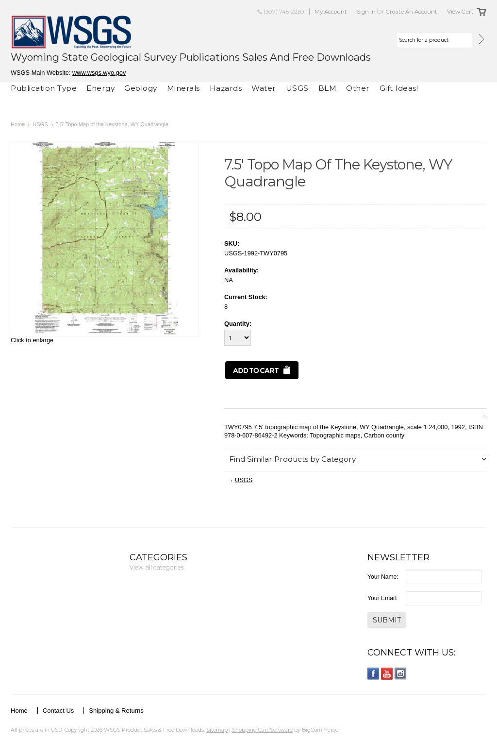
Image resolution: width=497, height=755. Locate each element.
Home (18, 124)
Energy (100, 88)
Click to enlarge (32, 340)
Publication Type (44, 88)
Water (263, 88)
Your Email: (382, 598)
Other (358, 88)
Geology (140, 88)
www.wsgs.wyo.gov (99, 72)
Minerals (183, 88)
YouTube (387, 674)
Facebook (373, 674)
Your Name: (382, 576)
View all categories (156, 567)
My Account (331, 11)
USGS (297, 88)
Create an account (411, 11)
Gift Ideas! (399, 88)
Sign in (366, 11)
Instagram (401, 674)
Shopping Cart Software (262, 729)
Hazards (226, 88)
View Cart (460, 11)
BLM (327, 88)
